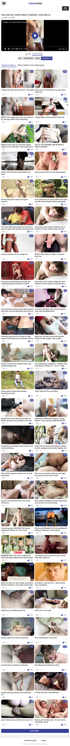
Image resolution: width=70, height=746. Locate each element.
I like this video (26, 54)
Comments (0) (47, 58)
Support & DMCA (30, 740)
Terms (43, 740)
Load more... (35, 731)
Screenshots (28, 58)
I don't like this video (29, 54)
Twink (35, 3)
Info (20, 58)
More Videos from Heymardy (31, 65)
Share (37, 58)
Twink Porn (32, 744)
